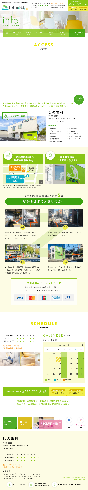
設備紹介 (63, 33)
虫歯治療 (72, 131)
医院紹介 (28, 33)
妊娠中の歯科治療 (75, 136)
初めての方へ (17, 33)
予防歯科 (53, 128)
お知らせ (10, 422)
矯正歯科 (53, 134)
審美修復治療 (55, 139)
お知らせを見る (48, 340)
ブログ (26, 422)
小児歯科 (53, 136)
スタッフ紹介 (40, 33)
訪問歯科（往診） (56, 141)
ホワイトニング (74, 139)
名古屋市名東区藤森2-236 (58, 7)
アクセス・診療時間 (77, 33)
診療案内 (51, 33)
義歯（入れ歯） (74, 134)
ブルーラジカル (55, 131)
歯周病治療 (73, 128)
